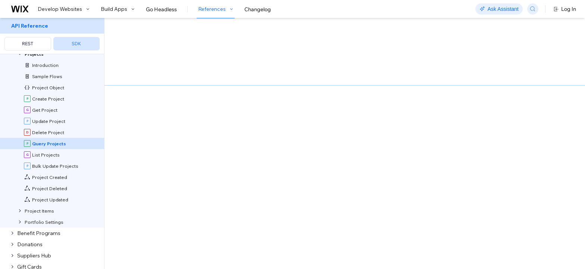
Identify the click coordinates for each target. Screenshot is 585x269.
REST (27, 43)
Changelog (257, 9)
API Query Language (251, 181)
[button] (151, 66)
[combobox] (477, 103)
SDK (76, 43)
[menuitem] (52, 36)
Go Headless (161, 9)
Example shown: (412, 92)
